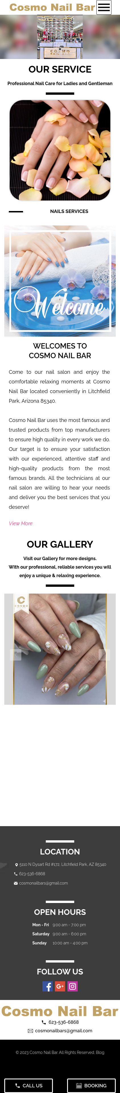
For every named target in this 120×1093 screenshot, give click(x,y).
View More (20, 523)
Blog (100, 1052)
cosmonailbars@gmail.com (43, 883)
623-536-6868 (32, 874)
